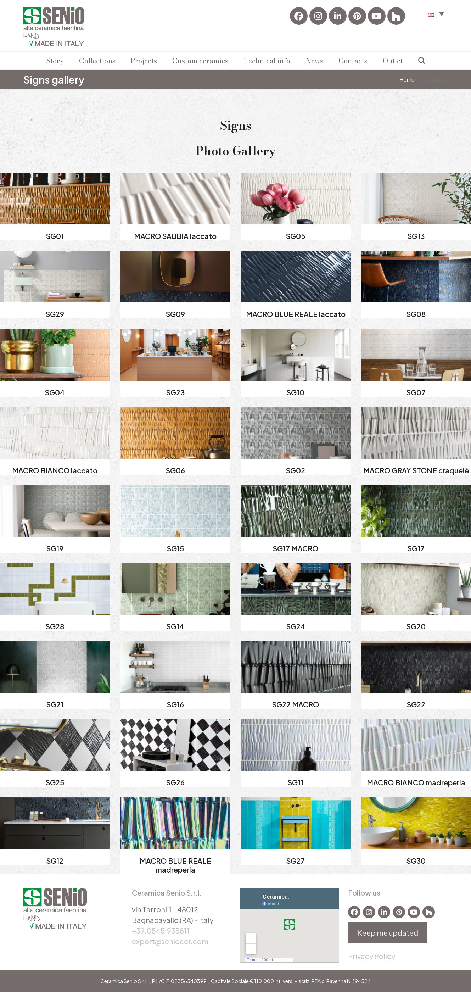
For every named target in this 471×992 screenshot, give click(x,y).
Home (407, 79)
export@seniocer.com (170, 941)
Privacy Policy (371, 956)
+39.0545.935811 (161, 930)
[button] (436, 13)
